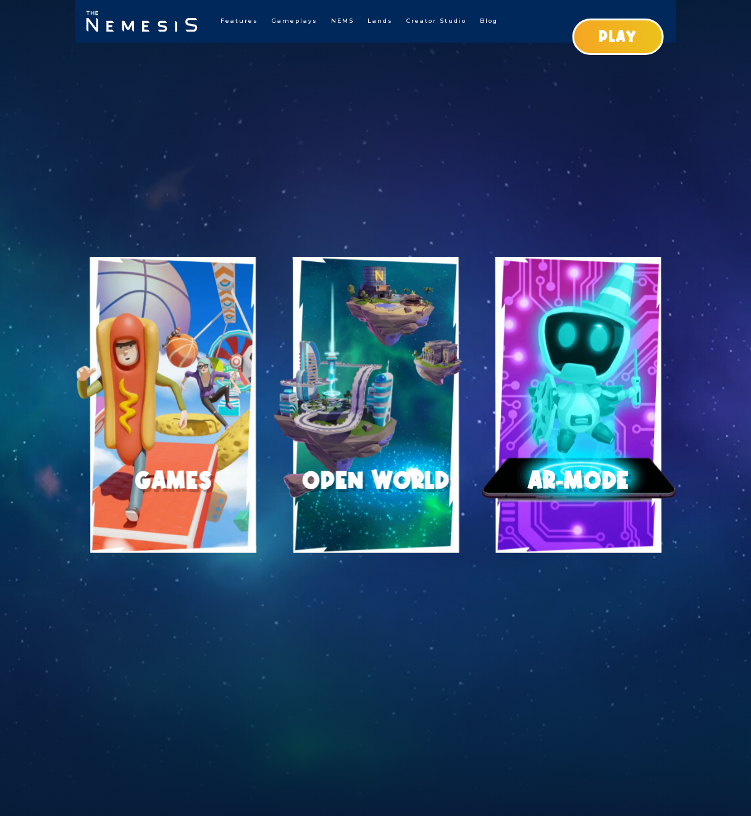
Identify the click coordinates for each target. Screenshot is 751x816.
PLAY (617, 36)
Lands (380, 20)
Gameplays (294, 20)
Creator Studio (436, 20)
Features (239, 20)
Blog (489, 20)
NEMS (342, 20)
